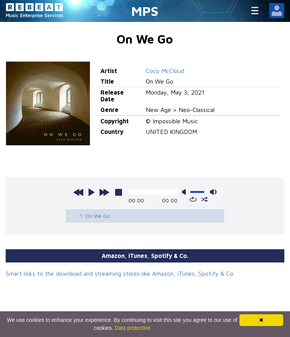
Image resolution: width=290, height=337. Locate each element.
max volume (213, 192)
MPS (145, 11)
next (104, 192)
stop (118, 192)
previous (78, 192)
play (91, 192)
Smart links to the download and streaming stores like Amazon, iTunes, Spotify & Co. (120, 273)
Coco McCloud (165, 70)
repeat (193, 199)
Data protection (133, 328)
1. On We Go (95, 216)
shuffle (204, 199)
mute (185, 192)
